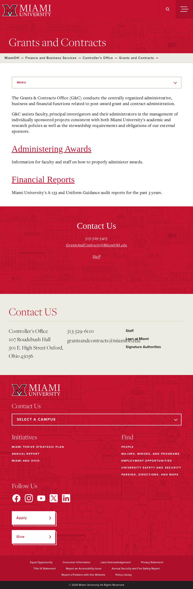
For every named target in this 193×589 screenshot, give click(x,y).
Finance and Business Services (51, 58)
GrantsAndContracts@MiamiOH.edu (96, 245)
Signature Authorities (143, 347)
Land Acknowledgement (116, 562)
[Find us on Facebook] (16, 498)
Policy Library (123, 574)
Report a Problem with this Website (83, 574)
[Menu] (184, 9)
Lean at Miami (137, 339)
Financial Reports (43, 179)
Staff (96, 256)
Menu (21, 82)
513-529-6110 (80, 331)
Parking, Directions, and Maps (149, 474)
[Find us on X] (53, 498)
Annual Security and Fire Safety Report (136, 568)
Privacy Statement (152, 562)
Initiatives (24, 437)
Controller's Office (98, 58)
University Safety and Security (151, 467)
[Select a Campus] (96, 419)
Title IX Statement (44, 568)
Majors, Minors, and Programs (150, 453)
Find (127, 437)
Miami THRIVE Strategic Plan (38, 446)
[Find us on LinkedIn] (66, 498)
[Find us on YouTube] (41, 498)
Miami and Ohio (26, 460)
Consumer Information (77, 562)
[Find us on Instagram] (28, 498)
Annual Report (26, 453)
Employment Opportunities (146, 460)
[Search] (167, 9)
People (127, 446)
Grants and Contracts (136, 58)
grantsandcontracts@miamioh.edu (94, 340)
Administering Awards (52, 149)
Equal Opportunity (41, 562)
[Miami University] (26, 10)
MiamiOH (12, 58)
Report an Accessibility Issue (84, 568)
